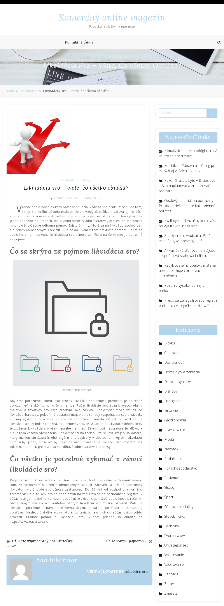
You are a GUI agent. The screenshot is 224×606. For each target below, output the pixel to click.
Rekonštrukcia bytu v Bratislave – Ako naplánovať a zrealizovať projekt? (187, 185)
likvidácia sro (70, 216)
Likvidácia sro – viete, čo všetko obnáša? (76, 187)
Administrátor (66, 198)
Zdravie (170, 583)
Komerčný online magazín (112, 17)
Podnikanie (69, 180)
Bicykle (170, 343)
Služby (85, 180)
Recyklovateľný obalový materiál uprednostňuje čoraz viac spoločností (188, 270)
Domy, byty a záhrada (182, 372)
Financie (171, 410)
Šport (168, 497)
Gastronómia (175, 420)
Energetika (173, 400)
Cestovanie (173, 352)
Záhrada (171, 574)
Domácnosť (174, 362)
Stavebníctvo (174, 516)
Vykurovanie (174, 554)
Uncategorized (176, 545)
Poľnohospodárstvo (181, 468)
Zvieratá (171, 593)
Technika (171, 526)
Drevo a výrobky (177, 381)
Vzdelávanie (174, 564)
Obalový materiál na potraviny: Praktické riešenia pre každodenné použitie (187, 205)
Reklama (171, 477)
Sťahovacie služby (179, 506)
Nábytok (171, 449)
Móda (169, 439)
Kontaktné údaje (79, 42)
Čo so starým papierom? (126, 541)
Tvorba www (174, 535)
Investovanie (174, 429)
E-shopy (171, 391)
